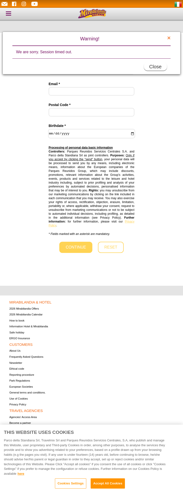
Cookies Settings (71, 483)
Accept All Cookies (107, 483)
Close (155, 66)
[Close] (169, 38)
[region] (91, 458)
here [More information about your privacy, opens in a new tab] (20, 473)
